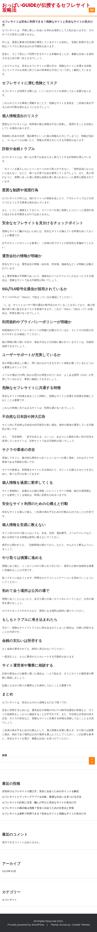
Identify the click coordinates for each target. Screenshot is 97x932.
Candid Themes (81, 924)
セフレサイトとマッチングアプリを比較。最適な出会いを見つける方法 (41, 796)
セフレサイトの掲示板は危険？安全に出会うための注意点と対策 (38, 807)
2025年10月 (9, 871)
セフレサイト (9, 899)
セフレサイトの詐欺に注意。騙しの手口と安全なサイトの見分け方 (39, 802)
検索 (4, 755)
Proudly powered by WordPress (26, 924)
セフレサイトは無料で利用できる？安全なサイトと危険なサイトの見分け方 (44, 813)
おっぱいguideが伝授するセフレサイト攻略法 (46, 7)
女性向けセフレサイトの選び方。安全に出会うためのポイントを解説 (40, 791)
